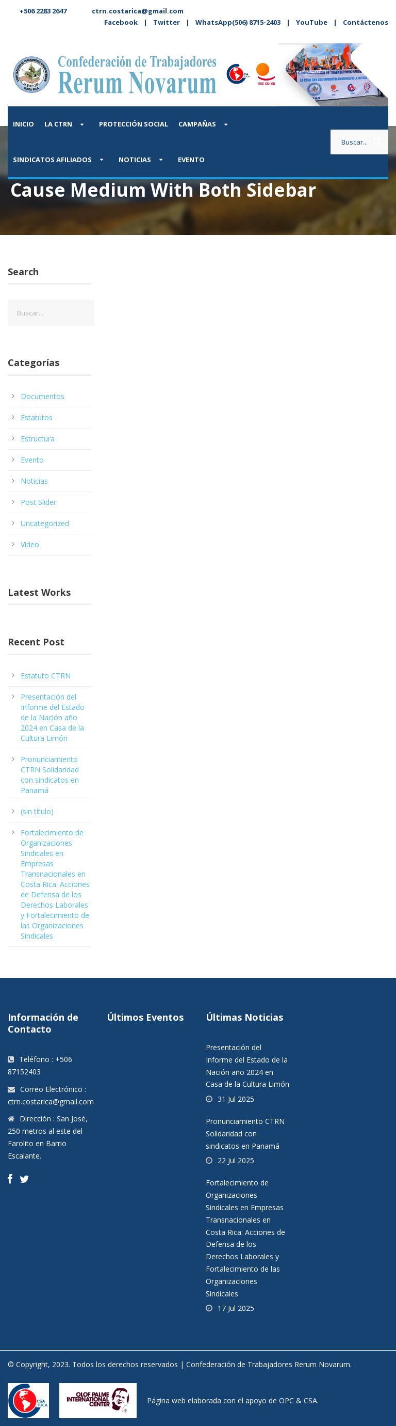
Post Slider (38, 502)
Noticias (135, 159)
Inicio (23, 124)
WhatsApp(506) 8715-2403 (237, 22)
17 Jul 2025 (236, 1308)
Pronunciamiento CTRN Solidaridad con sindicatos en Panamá (50, 774)
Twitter (166, 22)
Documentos (42, 396)
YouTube (311, 22)
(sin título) (37, 811)
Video (30, 544)
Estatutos (37, 417)
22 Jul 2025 (236, 1160)
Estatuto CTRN (46, 675)
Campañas (197, 124)
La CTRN (58, 124)
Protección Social (133, 124)
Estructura (38, 438)
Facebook (121, 22)
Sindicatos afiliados (52, 159)
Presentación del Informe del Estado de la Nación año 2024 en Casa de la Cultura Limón (53, 717)
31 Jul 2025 (236, 1099)
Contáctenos (365, 22)
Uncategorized (45, 523)
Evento (191, 159)
